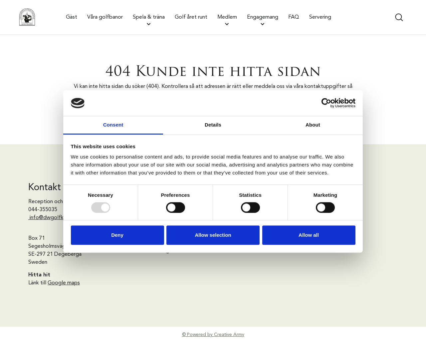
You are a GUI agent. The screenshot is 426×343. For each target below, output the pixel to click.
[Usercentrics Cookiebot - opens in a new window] (326, 103)
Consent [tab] (113, 125)
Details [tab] (213, 125)
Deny (117, 235)
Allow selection (213, 235)
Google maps (64, 283)
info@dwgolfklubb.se (55, 217)
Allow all (309, 235)
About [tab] (313, 125)
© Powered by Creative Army (213, 334)
